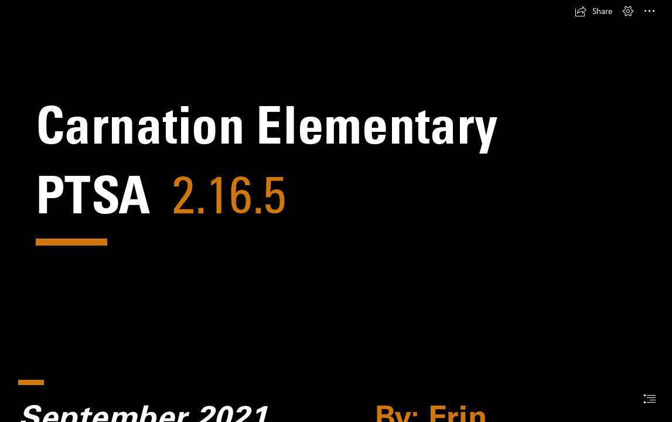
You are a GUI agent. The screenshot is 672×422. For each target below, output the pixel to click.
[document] (336, 211)
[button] (593, 11)
